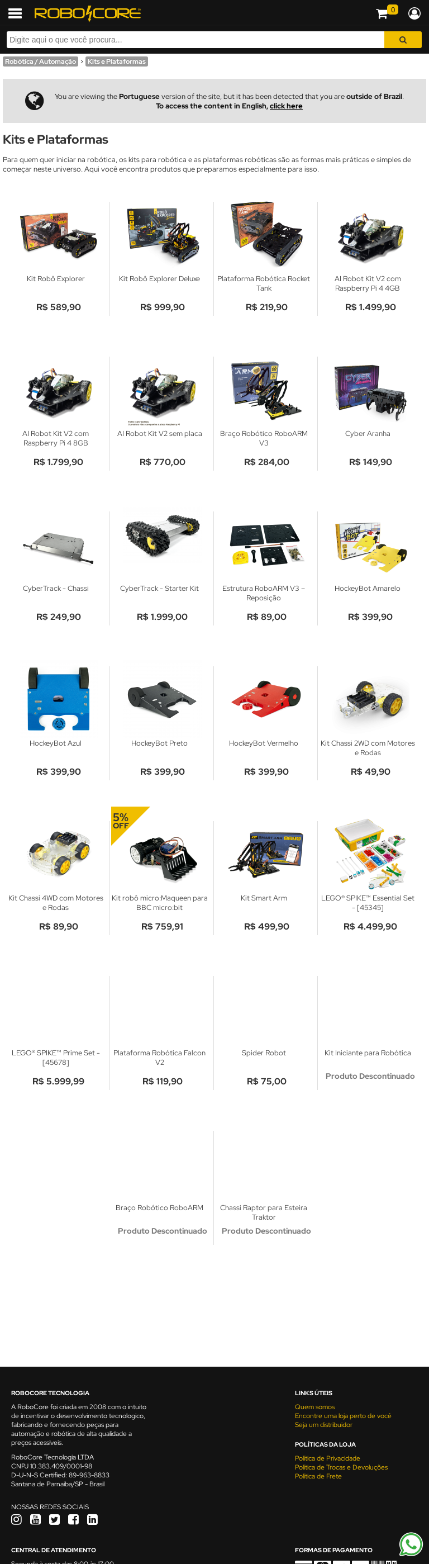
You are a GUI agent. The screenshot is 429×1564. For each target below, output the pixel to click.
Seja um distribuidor (323, 1424)
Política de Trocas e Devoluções (341, 1467)
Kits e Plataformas (117, 61)
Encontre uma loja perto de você (343, 1415)
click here (286, 106)
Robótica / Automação (40, 61)
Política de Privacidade (327, 1458)
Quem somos (315, 1406)
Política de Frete (318, 1476)
